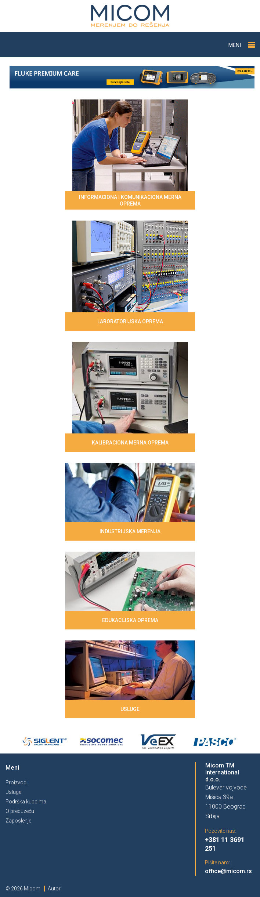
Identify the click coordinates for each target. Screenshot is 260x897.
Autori (55, 888)
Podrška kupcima (26, 802)
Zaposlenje (18, 821)
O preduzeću (20, 811)
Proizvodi (17, 782)
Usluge (13, 792)
